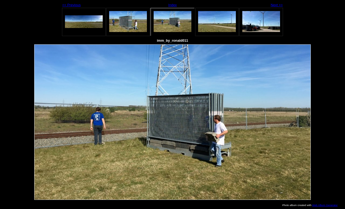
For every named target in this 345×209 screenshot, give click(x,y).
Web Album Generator (325, 205)
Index (172, 5)
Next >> (277, 5)
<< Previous (71, 5)
